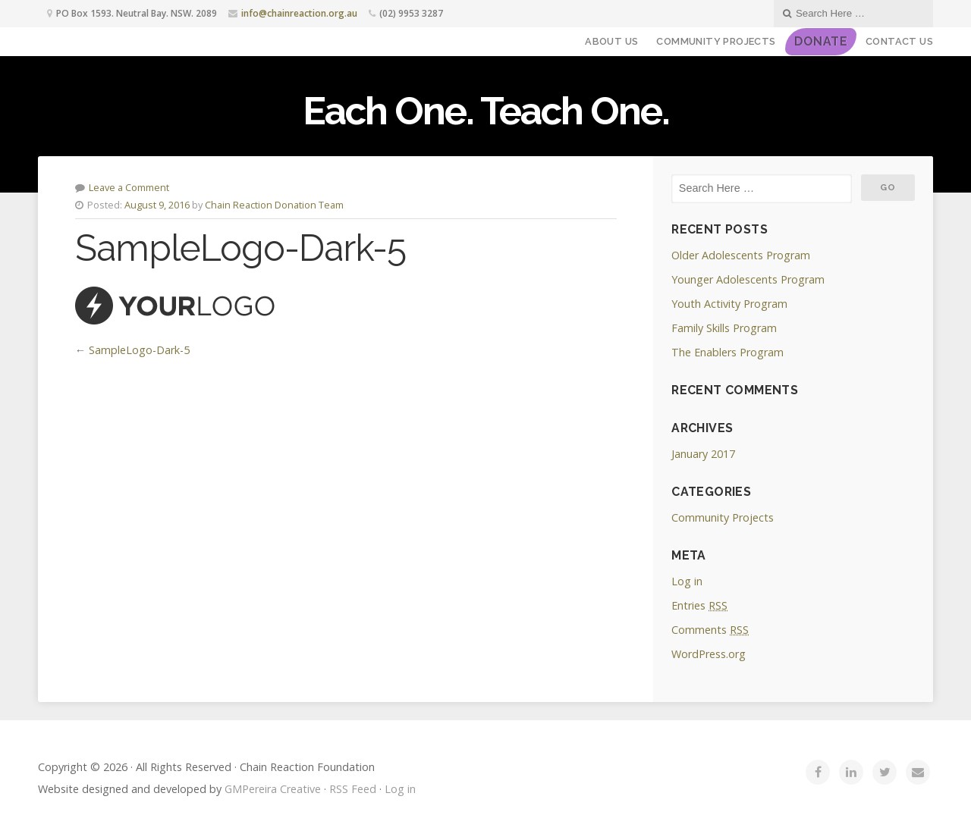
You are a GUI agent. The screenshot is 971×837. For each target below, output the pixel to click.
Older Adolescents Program (740, 255)
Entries (699, 605)
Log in (686, 581)
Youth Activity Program (729, 303)
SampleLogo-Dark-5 (139, 350)
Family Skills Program (724, 328)
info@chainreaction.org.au (299, 13)
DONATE (820, 41)
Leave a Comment (129, 187)
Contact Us (899, 41)
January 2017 (703, 454)
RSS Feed (352, 789)
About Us (611, 41)
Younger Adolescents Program (748, 279)
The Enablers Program (727, 352)
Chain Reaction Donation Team (274, 205)
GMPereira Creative (273, 789)
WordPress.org (708, 654)
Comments (710, 629)
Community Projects (715, 41)
